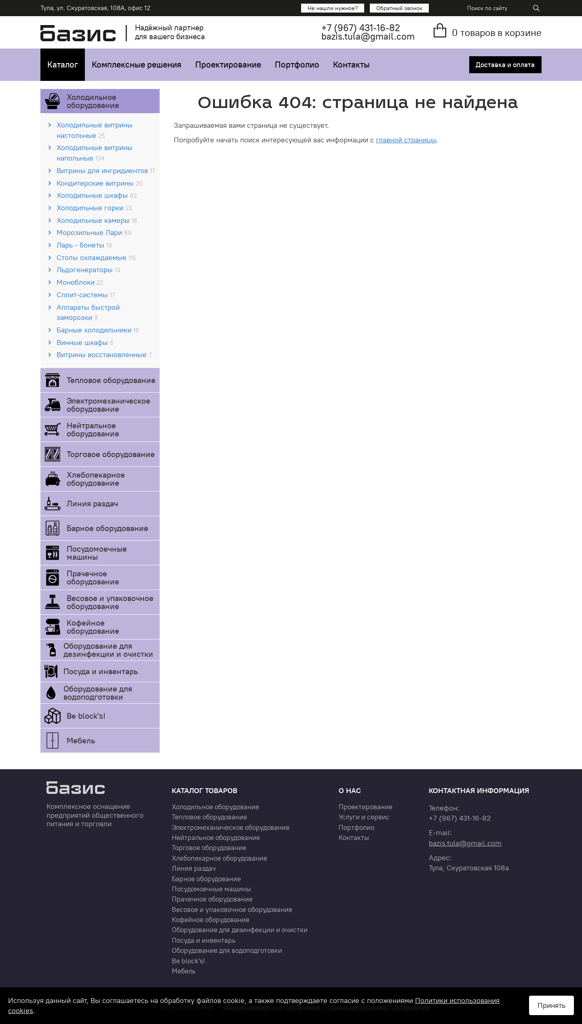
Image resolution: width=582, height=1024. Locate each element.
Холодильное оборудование (93, 101)
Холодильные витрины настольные (95, 130)
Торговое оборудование (111, 454)
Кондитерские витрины (100, 183)
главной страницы (406, 139)
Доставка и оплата (505, 64)
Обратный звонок (399, 8)
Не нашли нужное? (333, 8)
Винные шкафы (85, 342)
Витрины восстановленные (104, 354)
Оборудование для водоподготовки (97, 692)
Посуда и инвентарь (100, 671)
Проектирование (228, 64)
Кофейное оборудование (93, 627)
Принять (551, 1005)
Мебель (81, 740)
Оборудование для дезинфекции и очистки (108, 650)
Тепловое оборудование (111, 380)
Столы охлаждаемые (96, 257)
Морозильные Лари (94, 232)
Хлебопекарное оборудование (96, 479)
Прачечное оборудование (93, 577)
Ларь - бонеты (84, 245)
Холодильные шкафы (97, 195)
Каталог (62, 64)
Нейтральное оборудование (93, 429)
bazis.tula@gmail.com (368, 36)
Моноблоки (80, 282)
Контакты (351, 64)
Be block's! (86, 716)
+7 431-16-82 (360, 28)
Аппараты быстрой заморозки (88, 312)
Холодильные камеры (97, 220)
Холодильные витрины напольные (95, 153)
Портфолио (297, 64)
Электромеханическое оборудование (108, 405)
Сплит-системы (86, 294)
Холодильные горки (94, 207)
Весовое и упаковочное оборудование (110, 602)
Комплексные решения (136, 64)
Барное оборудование (107, 528)
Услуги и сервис (364, 816)
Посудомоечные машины (97, 553)
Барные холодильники (98, 329)
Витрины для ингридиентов (106, 170)
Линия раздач (92, 503)
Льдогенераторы (88, 269)
